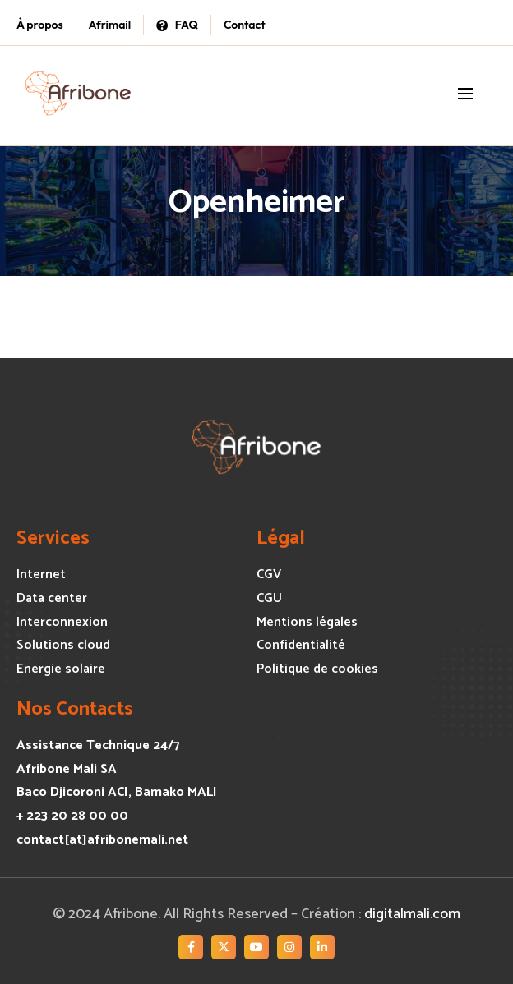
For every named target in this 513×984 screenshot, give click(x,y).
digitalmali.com (412, 914)
